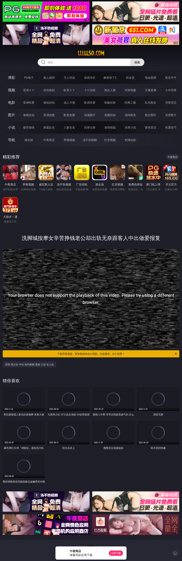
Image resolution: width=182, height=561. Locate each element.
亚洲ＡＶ (28, 90)
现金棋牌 (150, 78)
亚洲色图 (49, 115)
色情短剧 (130, 140)
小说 (11, 127)
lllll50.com (91, 53)
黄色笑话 (150, 127)
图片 (11, 114)
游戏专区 (89, 78)
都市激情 (28, 127)
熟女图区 (150, 115)
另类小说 (130, 127)
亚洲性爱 (28, 102)
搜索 (137, 62)
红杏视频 (110, 140)
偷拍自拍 (49, 102)
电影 (11, 102)
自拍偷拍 (49, 90)
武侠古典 (89, 127)
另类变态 (170, 102)
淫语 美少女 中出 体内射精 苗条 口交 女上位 (29, 364)
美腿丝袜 (110, 115)
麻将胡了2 (109, 78)
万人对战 (69, 78)
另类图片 (170, 115)
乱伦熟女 (150, 102)
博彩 (11, 77)
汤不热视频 (90, 140)
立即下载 (116, 553)
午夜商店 (49, 140)
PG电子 (28, 78)
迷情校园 (110, 127)
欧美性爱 (89, 102)
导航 (11, 139)
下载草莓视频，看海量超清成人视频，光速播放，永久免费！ (117, 354)
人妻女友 (69, 127)
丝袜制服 (130, 90)
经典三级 (130, 102)
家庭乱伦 (49, 127)
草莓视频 (69, 140)
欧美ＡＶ (69, 90)
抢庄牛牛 (170, 78)
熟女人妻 (110, 90)
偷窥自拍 (28, 115)
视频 (11, 90)
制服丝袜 (110, 102)
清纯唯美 (130, 115)
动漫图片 (89, 115)
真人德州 (49, 78)
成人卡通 (69, 102)
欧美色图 (69, 115)
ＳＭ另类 (170, 90)
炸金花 (130, 78)
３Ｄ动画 (89, 90)
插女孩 (29, 140)
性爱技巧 (170, 127)
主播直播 (150, 90)
